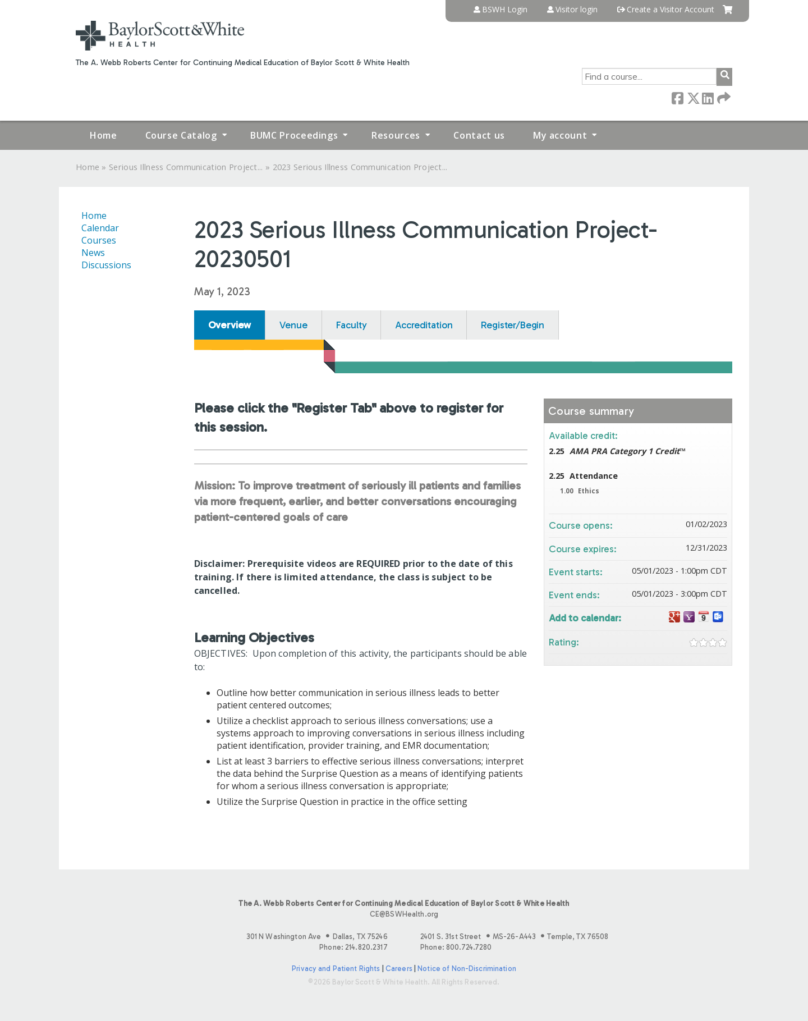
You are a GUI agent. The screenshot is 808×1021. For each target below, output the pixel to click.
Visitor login (577, 9)
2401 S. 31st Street (514, 936)
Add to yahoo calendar (689, 617)
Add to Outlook (718, 617)
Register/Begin (512, 325)
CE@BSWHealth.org (404, 914)
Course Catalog (181, 135)
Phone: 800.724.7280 (456, 947)
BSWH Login (504, 9)
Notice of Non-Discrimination (466, 968)
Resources (395, 135)
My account (560, 135)
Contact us (478, 135)
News (93, 252)
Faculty (351, 325)
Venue (293, 325)
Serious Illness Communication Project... (186, 167)
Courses (98, 240)
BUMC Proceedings (294, 135)
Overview (229, 325)
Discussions (106, 265)
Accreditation (423, 325)
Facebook (677, 97)
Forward (722, 97)
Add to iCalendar (703, 616)
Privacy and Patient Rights (336, 968)
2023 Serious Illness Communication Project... (360, 167)
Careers (398, 968)
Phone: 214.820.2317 (353, 947)
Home (103, 135)
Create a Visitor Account (670, 9)
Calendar (100, 228)
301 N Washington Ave (317, 936)
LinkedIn (707, 97)
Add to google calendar (674, 617)
